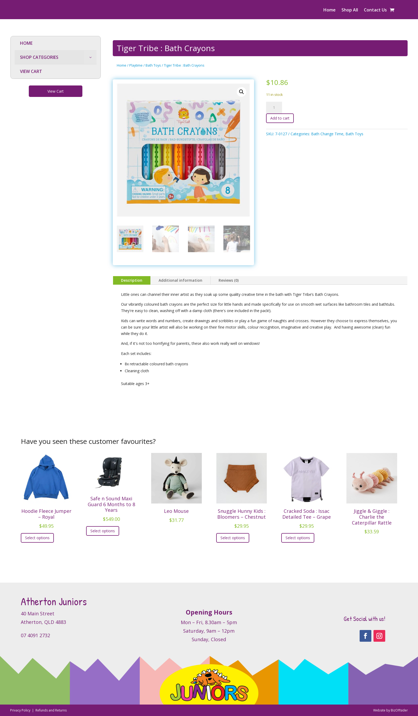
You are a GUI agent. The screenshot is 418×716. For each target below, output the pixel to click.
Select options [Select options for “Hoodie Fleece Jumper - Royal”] (37, 537)
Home (329, 10)
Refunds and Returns (51, 710)
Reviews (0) (229, 280)
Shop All (349, 10)
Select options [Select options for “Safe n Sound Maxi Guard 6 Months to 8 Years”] (102, 530)
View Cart (55, 91)
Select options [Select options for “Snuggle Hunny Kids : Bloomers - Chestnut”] (232, 537)
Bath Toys (153, 65)
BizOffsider (399, 710)
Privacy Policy (20, 710)
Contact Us (375, 10)
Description (131, 280)
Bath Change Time (327, 133)
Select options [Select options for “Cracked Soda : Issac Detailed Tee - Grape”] (298, 537)
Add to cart (280, 118)
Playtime (136, 65)
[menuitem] (56, 43)
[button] (241, 92)
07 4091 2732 (35, 635)
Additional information (180, 280)
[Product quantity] (274, 107)
